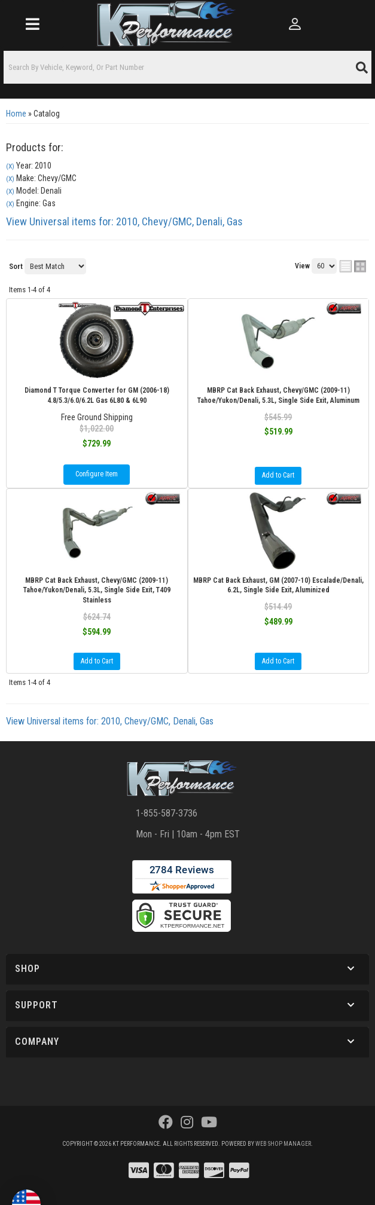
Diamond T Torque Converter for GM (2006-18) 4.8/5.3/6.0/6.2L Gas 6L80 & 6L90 (97, 395)
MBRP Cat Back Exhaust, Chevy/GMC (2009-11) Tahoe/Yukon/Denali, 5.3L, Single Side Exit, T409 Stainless (96, 590)
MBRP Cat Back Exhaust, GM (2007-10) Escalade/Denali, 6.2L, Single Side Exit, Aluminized (278, 585)
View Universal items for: (124, 221)
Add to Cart (278, 475)
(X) (10, 166)
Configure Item (96, 474)
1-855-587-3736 (166, 813)
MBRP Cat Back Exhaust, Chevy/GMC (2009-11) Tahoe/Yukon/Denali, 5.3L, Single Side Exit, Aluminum (278, 395)
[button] (187, 67)
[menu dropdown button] (32, 24)
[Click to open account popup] (294, 24)
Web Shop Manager (283, 1143)
